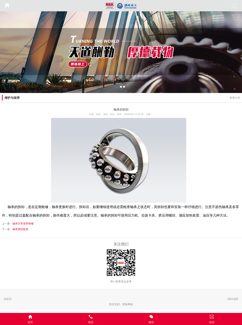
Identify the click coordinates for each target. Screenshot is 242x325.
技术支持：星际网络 (121, 304)
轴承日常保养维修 (23, 223)
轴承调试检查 (20, 229)
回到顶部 (233, 298)
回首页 (8, 298)
